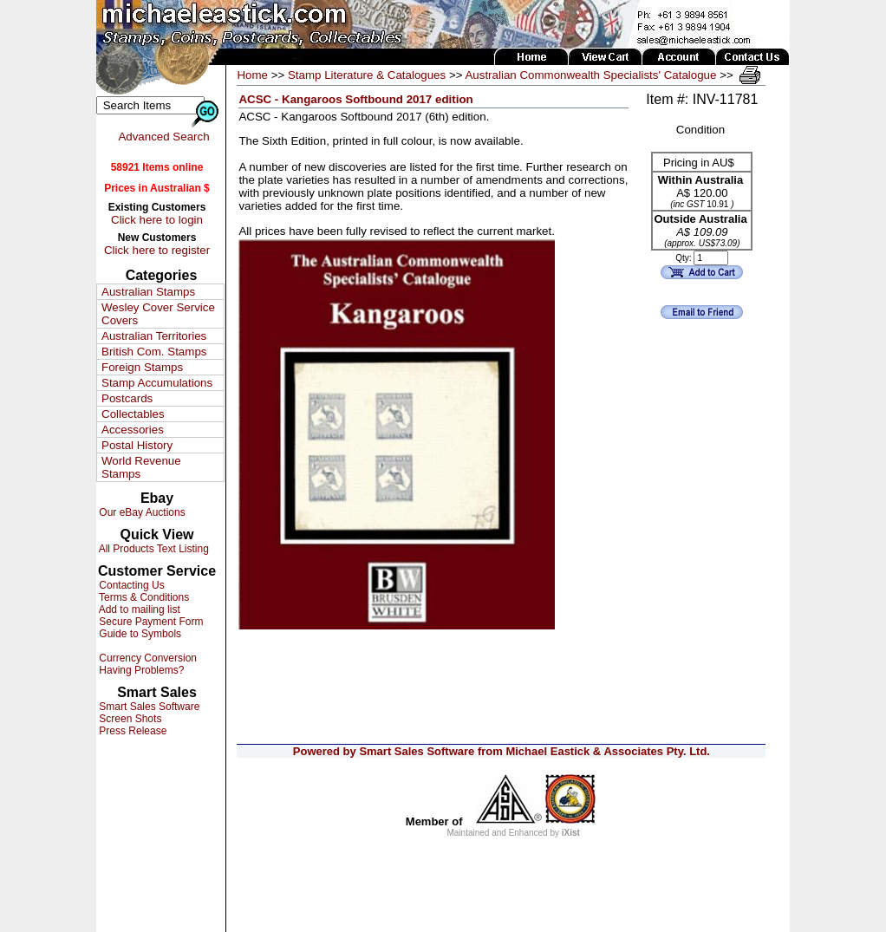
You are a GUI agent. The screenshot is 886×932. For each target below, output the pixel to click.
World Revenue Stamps (141, 467)
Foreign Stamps (142, 367)
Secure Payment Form (149, 622)
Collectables (133, 413)
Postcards (127, 398)
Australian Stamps (148, 291)
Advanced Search (163, 136)
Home (252, 74)
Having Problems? (140, 670)
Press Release (131, 731)
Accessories (132, 429)
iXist (571, 832)
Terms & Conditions (142, 597)
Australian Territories (153, 335)
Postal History (137, 445)
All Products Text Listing (152, 549)
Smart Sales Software (147, 707)
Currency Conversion (146, 658)
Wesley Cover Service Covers (158, 314)
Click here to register (157, 250)
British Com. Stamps (153, 351)
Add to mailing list (138, 609)
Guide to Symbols (138, 634)
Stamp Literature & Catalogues (367, 74)
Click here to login (157, 219)
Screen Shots (128, 719)
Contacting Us (130, 585)
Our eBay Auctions (141, 512)
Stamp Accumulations (156, 382)
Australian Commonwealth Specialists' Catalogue (590, 74)
